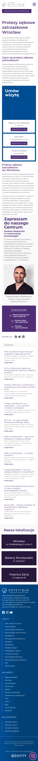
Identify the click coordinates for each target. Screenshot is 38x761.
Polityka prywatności (26, 743)
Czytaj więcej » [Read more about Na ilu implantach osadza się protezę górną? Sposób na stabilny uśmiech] (9, 379)
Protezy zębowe (8, 64)
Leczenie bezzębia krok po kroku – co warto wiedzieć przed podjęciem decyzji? (19, 488)
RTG (6, 663)
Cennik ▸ (8, 680)
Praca (7, 701)
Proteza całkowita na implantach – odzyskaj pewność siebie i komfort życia (20, 387)
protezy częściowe (27, 174)
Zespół (7, 689)
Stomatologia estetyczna (14, 630)
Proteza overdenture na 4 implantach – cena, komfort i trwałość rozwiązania (16, 405)
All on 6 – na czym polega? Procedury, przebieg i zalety (16, 421)
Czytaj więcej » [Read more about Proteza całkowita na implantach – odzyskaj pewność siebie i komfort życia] (9, 398)
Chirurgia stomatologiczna (15, 639)
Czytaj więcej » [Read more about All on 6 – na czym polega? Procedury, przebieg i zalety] (9, 431)
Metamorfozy (10, 666)
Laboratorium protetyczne (15, 695)
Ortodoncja (9, 645)
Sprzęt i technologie (12, 692)
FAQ (6, 698)
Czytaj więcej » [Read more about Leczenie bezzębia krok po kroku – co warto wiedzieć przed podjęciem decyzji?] (9, 499)
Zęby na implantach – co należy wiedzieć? (18, 454)
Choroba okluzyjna (12, 654)
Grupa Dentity (10, 707)
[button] (16, 337)
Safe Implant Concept (13, 623)
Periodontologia (11, 648)
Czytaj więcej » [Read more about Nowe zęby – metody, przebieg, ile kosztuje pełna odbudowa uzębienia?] (9, 518)
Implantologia (10, 627)
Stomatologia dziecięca (13, 657)
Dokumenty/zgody (12, 731)
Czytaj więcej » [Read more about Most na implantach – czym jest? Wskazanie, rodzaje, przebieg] (9, 447)
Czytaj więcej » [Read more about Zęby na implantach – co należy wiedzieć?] (9, 464)
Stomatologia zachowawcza (15, 633)
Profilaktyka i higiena (13, 651)
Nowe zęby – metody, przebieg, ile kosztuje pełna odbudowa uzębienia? (19, 507)
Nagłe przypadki (11, 677)
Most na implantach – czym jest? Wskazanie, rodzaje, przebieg (19, 438)
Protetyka (8, 642)
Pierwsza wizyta (11, 725)
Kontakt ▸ (8, 711)
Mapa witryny (19, 745)
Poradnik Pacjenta (12, 728)
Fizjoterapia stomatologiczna (16, 660)
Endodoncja (9, 636)
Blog (6, 704)
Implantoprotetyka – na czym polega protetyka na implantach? (19, 471)
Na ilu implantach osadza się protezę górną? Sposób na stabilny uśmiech (20, 370)
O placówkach (10, 683)
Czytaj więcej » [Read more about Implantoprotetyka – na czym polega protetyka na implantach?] (9, 480)
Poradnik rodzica (11, 722)
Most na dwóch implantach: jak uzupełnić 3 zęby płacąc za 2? (18, 353)
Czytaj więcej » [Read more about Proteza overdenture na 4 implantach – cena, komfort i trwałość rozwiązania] (9, 414)
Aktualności (9, 686)
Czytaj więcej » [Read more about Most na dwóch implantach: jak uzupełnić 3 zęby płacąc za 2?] (9, 362)
